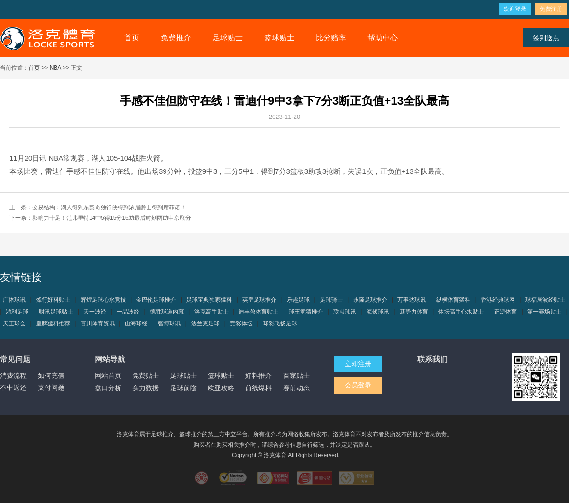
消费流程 (13, 375)
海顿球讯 (378, 311)
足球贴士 (227, 38)
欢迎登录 (515, 9)
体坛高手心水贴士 (461, 311)
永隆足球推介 (370, 299)
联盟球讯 (344, 311)
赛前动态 (296, 388)
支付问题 (51, 387)
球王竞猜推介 (306, 311)
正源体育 (505, 311)
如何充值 (51, 375)
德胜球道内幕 (167, 311)
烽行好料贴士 (53, 299)
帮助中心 (382, 38)
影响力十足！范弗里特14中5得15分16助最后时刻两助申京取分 (111, 218)
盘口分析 (108, 388)
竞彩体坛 (241, 323)
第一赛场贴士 (544, 311)
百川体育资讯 (98, 323)
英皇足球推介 (259, 299)
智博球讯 (169, 323)
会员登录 (358, 385)
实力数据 (145, 388)
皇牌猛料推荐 (53, 323)
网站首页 (108, 375)
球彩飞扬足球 (280, 323)
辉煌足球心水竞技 (103, 299)
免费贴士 (145, 375)
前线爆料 (258, 388)
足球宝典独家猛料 (209, 299)
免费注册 (551, 9)
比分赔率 (331, 38)
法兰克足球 (205, 323)
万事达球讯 (411, 299)
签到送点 (546, 38)
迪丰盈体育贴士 (258, 311)
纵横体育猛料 (453, 299)
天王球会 (14, 323)
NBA (55, 67)
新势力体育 (414, 311)
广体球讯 (14, 299)
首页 (131, 38)
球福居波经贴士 (545, 299)
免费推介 (176, 38)
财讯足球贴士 (56, 311)
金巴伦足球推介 (156, 299)
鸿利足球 (17, 311)
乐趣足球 (298, 299)
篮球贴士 (279, 38)
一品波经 (128, 311)
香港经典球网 (498, 299)
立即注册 (358, 364)
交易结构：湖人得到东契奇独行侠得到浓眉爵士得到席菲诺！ (109, 207)
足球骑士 (331, 299)
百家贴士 (296, 375)
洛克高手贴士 (211, 311)
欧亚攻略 (221, 388)
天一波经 (94, 311)
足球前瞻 (183, 388)
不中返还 (13, 387)
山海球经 (136, 323)
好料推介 (258, 375)
